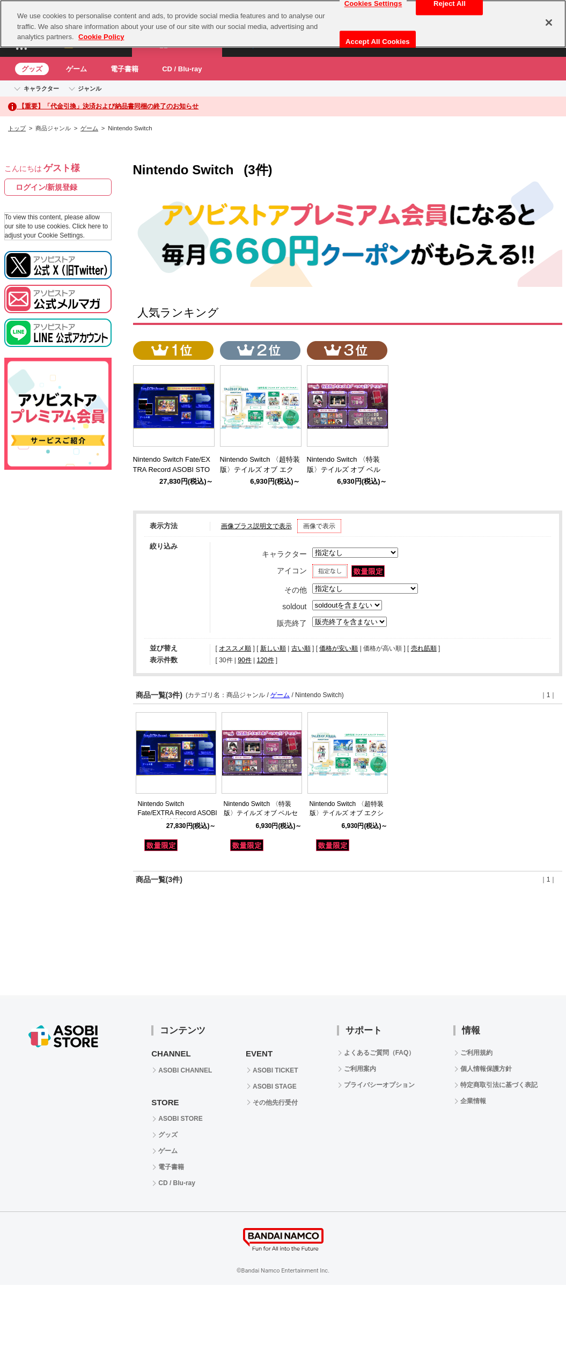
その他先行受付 (275, 1102)
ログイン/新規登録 (47, 187)
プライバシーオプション (379, 1085)
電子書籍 (124, 69)
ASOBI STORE (180, 1118)
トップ (17, 128)
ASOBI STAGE (275, 1086)
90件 (244, 660)
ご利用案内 (360, 1069)
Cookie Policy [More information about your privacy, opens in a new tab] (101, 37)
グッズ (31, 69)
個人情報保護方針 (486, 1069)
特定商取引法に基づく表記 (499, 1085)
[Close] (549, 22)
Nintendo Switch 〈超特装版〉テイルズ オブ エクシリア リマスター (347, 813)
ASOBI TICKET (275, 1070)
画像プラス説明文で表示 (256, 526)
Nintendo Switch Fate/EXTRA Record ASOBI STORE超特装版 (177, 813)
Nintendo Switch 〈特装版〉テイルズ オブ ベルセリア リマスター (261, 813)
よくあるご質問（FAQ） (379, 1052)
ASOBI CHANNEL (185, 1070)
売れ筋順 (424, 648)
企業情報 (473, 1101)
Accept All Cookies (378, 42)
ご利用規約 (476, 1052)
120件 (265, 660)
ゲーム (76, 69)
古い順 (301, 648)
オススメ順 (235, 648)
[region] (283, 24)
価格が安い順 (338, 648)
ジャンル (89, 88)
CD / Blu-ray (182, 69)
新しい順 (273, 648)
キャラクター (41, 88)
